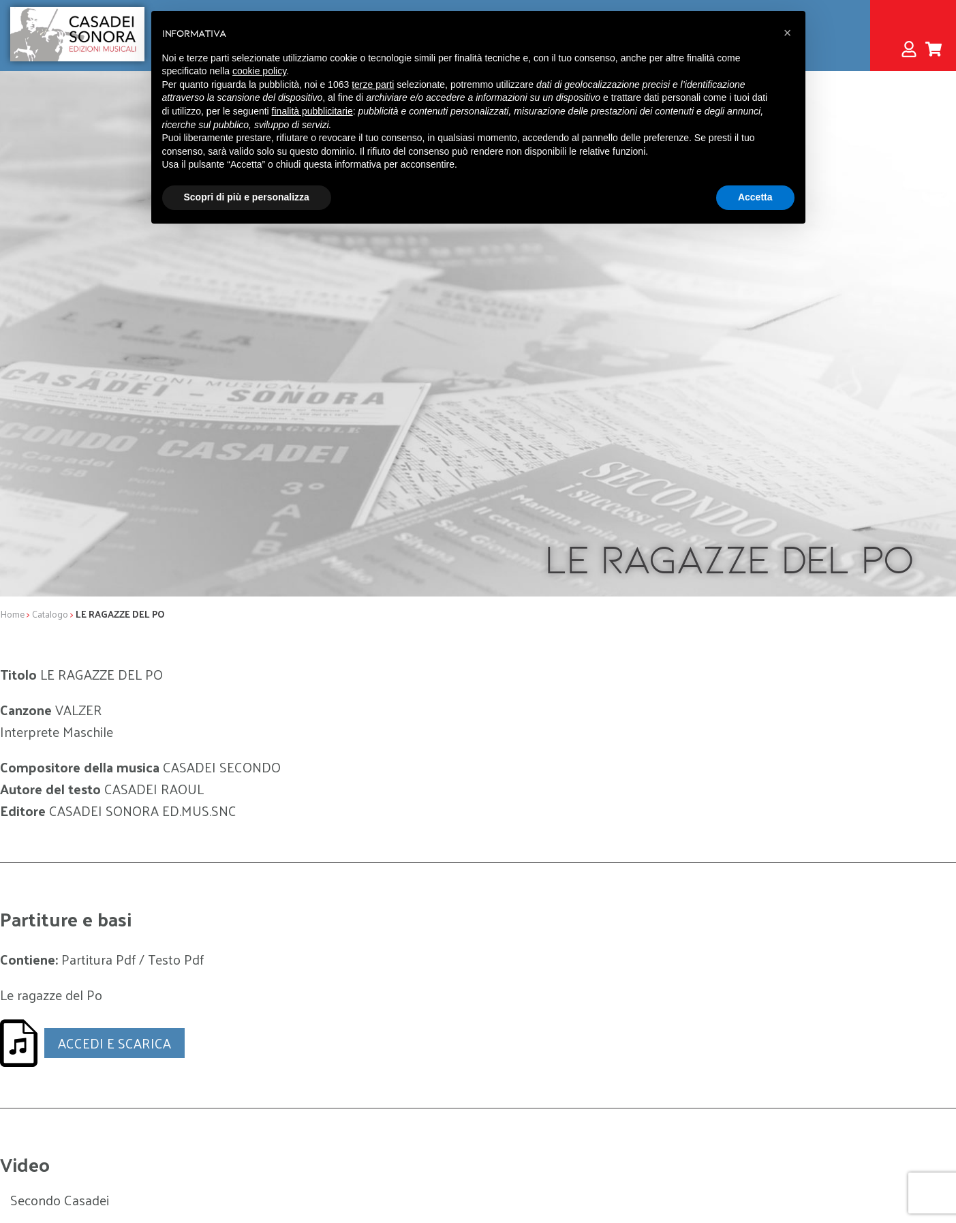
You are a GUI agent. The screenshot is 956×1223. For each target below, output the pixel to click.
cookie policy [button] (259, 70)
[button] (788, 33)
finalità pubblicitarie (312, 111)
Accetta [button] (755, 197)
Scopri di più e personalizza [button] (246, 197)
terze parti (373, 84)
